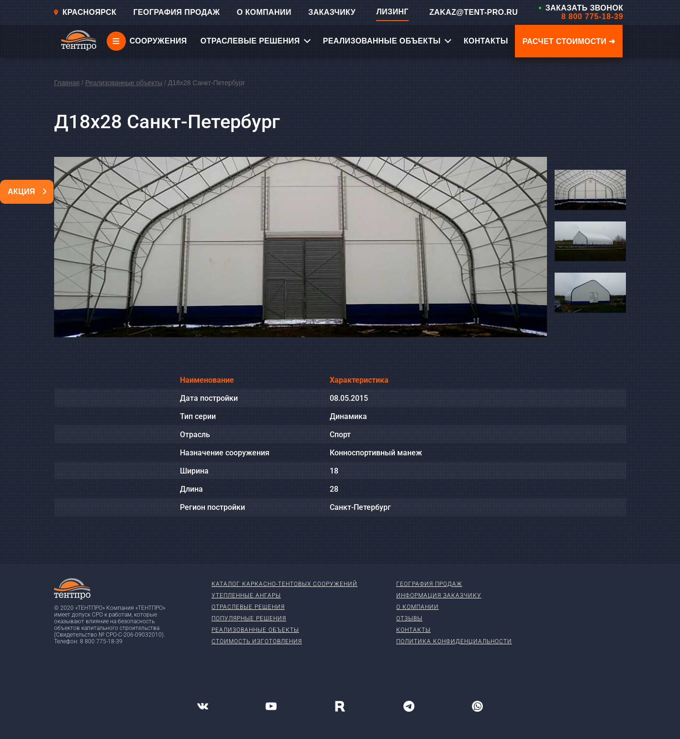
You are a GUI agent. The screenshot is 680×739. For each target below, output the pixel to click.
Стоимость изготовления (257, 641)
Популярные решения (249, 618)
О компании (417, 607)
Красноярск (85, 12)
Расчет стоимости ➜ (569, 41)
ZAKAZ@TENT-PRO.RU (473, 12)
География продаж (429, 584)
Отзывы (409, 618)
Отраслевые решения (248, 607)
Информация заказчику (438, 595)
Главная (66, 83)
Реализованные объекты (123, 83)
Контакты (413, 630)
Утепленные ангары (246, 595)
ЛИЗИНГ (392, 12)
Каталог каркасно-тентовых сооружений (284, 584)
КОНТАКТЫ (486, 41)
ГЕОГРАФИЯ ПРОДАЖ (177, 12)
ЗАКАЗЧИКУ (332, 12)
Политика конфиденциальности (454, 641)
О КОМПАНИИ (264, 12)
